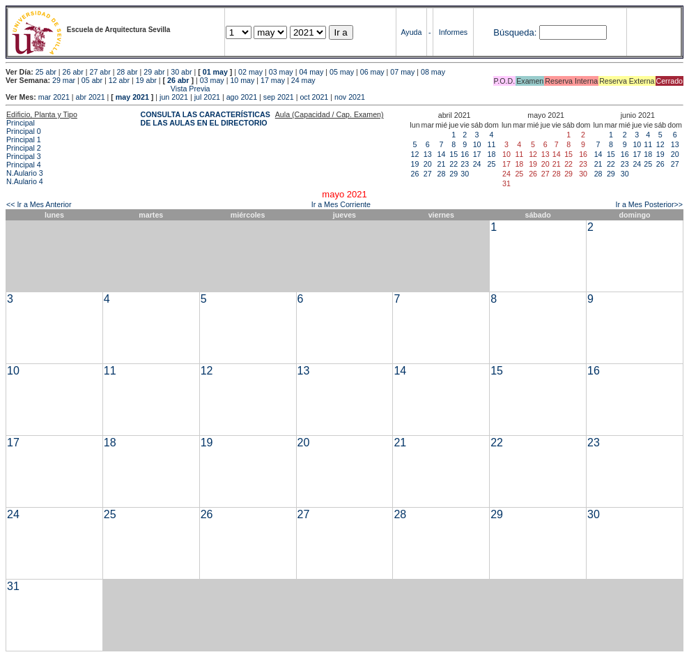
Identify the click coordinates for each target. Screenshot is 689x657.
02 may (250, 72)
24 (477, 164)
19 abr (146, 80)
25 (492, 164)
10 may (242, 80)
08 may (433, 72)
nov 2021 (349, 97)
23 (464, 164)
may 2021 (132, 97)
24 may (303, 80)
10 (477, 144)
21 (442, 164)
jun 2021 (174, 97)
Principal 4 (23, 164)
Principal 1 (23, 139)
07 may (402, 72)
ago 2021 (241, 97)
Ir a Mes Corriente (341, 204)
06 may (372, 72)
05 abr (92, 80)
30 (464, 173)
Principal (20, 123)
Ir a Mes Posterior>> (649, 204)
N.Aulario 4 (24, 181)
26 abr (73, 72)
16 (464, 154)
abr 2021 (90, 97)
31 (13, 586)
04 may (311, 72)
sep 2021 (278, 97)
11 (492, 144)
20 (428, 164)
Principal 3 (23, 156)
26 (415, 173)
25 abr (46, 72)
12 (415, 154)
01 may (215, 72)
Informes (453, 32)
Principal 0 (23, 131)
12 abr (119, 80)
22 (453, 164)
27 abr (100, 72)
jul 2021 (207, 97)
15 (453, 154)
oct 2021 (314, 97)
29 (453, 173)
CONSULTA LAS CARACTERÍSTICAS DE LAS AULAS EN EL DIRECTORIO (205, 118)
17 (477, 154)
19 (415, 164)
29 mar (63, 80)
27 (428, 173)
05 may (342, 72)
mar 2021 (54, 97)
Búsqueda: (514, 32)
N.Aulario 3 (25, 173)
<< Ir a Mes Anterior (39, 204)
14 (442, 154)
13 (428, 154)
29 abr (154, 72)
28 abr (126, 72)
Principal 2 (23, 148)
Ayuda (411, 32)
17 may (273, 80)
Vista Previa (108, 88)
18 (492, 154)
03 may (281, 72)
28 (442, 173)
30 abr (181, 72)
